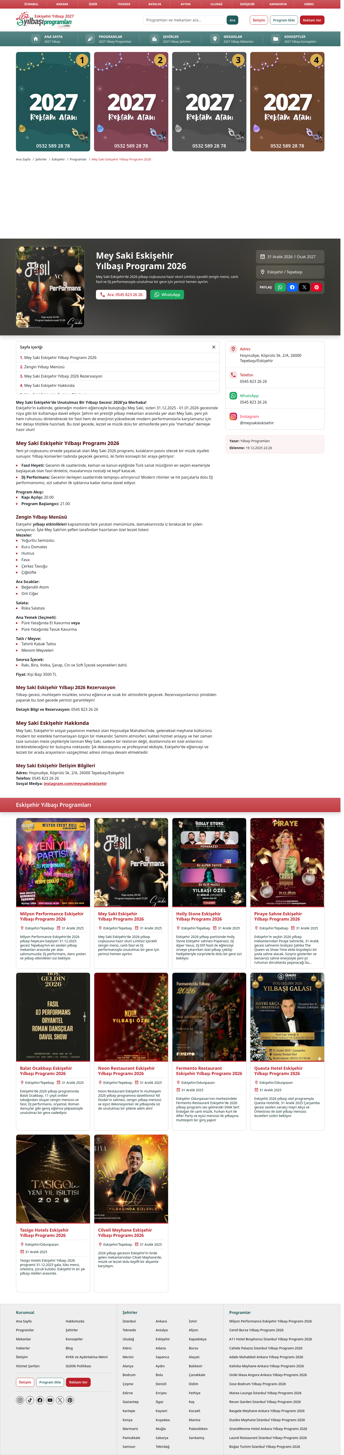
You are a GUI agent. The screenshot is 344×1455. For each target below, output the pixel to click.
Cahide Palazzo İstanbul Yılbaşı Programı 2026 (265, 1348)
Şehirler (41, 159)
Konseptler (74, 1339)
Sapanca (162, 1357)
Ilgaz (159, 1401)
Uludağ (216, 4)
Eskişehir (247, 4)
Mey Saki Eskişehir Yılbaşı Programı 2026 (121, 159)
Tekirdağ (163, 1446)
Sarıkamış (196, 1437)
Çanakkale (197, 1375)
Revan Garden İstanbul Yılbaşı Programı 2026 (265, 1401)
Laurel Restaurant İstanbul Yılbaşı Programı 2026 (268, 1437)
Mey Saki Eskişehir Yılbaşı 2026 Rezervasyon (63, 376)
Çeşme (128, 1384)
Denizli (161, 1384)
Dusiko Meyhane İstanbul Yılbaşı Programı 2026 (267, 1420)
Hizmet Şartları (28, 1366)
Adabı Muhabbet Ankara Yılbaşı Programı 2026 (266, 1357)
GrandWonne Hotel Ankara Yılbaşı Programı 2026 (268, 1428)
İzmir (93, 4)
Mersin (128, 1357)
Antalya (154, 4)
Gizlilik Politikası (78, 1366)
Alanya (128, 1366)
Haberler (23, 1348)
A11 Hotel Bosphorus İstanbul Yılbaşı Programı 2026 (270, 1339)
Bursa (193, 1348)
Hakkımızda (75, 1321)
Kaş (191, 1401)
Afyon (185, 4)
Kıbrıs (309, 4)
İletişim (259, 20)
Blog (69, 1348)
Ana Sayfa (23, 159)
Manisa (194, 1420)
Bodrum (129, 1375)
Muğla (161, 1428)
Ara (232, 20)
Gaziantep (131, 1401)
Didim (193, 1384)
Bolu (159, 1375)
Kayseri (161, 1411)
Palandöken (198, 1428)
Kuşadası (163, 1420)
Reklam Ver (312, 20)
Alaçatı (194, 1357)
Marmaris (130, 1428)
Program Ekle (284, 20)
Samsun (129, 1446)
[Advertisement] (170, 199)
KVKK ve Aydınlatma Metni (87, 1357)
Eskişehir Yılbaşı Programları (53, 805)
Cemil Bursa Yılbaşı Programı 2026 (256, 1330)
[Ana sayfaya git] (44, 20)
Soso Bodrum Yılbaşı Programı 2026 (257, 1384)
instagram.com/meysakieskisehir (75, 783)
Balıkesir (195, 1366)
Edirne (128, 1393)
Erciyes (161, 1393)
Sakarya (162, 1437)
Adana (161, 1348)
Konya (128, 1420)
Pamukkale (131, 1437)
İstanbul (31, 4)
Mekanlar (23, 1339)
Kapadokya (278, 4)
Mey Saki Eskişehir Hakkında (49, 385)
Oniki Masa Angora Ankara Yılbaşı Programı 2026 (268, 1375)
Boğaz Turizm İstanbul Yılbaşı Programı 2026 (264, 1446)
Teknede (124, 4)
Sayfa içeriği (31, 347)
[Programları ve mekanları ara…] (184, 20)
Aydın (160, 1366)
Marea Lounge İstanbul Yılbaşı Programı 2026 (265, 1393)
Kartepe (129, 1411)
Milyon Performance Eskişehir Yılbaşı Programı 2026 (270, 1321)
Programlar (78, 159)
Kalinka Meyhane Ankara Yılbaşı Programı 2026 (266, 1366)
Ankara (62, 4)
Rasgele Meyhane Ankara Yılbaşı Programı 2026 (267, 1411)
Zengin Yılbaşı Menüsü (44, 366)
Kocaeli (194, 1411)
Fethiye (194, 1393)
